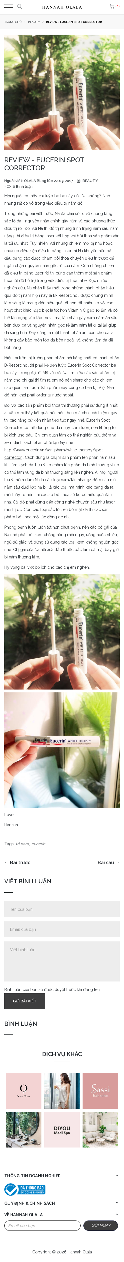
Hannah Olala (80, 1252)
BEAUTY (90, 181)
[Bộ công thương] (24, 1189)
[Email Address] (42, 1225)
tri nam (22, 844)
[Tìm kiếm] (19, 7)
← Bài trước (17, 862)
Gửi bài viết (25, 1001)
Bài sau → (109, 862)
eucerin (38, 844)
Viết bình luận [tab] (27, 881)
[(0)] (114, 7)
